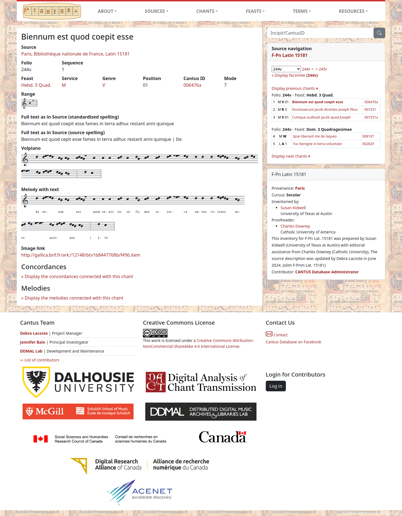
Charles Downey (295, 226)
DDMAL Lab (31, 351)
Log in (275, 386)
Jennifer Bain (33, 342)
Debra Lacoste (34, 333)
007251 (370, 109)
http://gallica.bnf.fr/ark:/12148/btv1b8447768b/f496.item (80, 255)
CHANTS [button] (205, 11)
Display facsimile (296, 75)
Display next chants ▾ (291, 156)
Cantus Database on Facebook (293, 341)
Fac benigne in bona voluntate (317, 143)
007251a (371, 117)
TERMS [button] (300, 11)
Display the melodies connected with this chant (74, 298)
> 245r (321, 69)
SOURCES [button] (155, 11)
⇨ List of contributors (39, 360)
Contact (277, 334)
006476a (192, 85)
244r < (308, 69)
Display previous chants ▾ (295, 88)
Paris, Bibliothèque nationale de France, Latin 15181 (75, 54)
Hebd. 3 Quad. (36, 85)
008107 (368, 136)
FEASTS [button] (254, 11)
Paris (300, 188)
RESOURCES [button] (352, 11)
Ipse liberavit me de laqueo (315, 136)
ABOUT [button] (105, 11)
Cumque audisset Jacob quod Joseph (321, 117)
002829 (368, 143)
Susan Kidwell (293, 207)
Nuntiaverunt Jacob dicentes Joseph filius (325, 109)
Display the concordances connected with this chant (79, 276)
